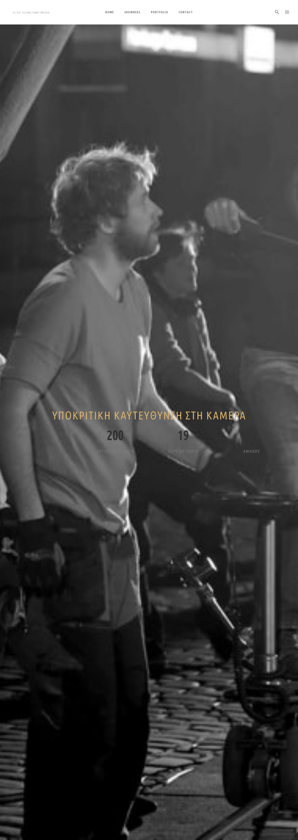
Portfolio (159, 12)
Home (109, 12)
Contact (186, 12)
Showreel (132, 12)
